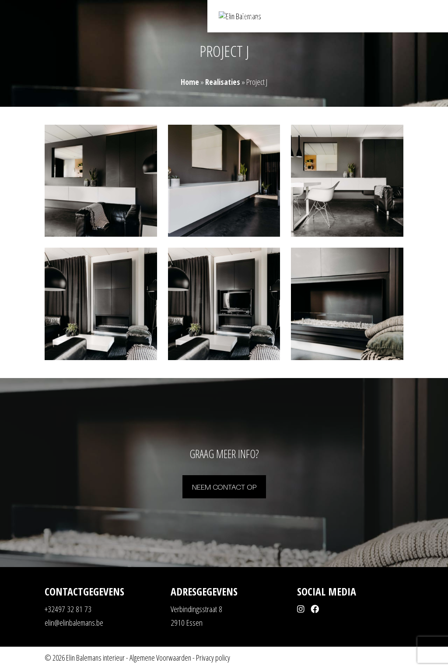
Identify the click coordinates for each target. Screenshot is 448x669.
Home (224, 17)
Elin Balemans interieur (95, 657)
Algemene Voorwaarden (160, 657)
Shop (366, 17)
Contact (394, 17)
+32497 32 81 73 (68, 609)
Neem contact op (224, 486)
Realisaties (255, 17)
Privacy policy (213, 657)
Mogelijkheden (298, 17)
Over (343, 17)
